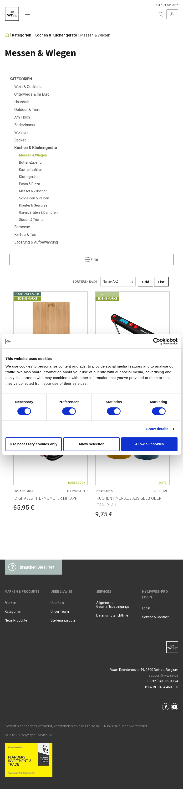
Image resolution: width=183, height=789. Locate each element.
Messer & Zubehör (33, 191)
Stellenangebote (63, 620)
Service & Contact (155, 617)
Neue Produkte (16, 620)
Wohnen (21, 132)
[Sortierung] (118, 281)
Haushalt (21, 102)
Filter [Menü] (92, 258)
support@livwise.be (163, 675)
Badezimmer (25, 125)
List (161, 281)
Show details (157, 429)
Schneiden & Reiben (34, 198)
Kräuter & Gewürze (33, 205)
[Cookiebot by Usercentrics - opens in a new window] (157, 341)
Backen (20, 140)
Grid (145, 281)
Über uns (57, 603)
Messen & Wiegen (95, 35)
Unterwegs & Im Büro (32, 94)
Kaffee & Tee (25, 234)
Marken (10, 603)
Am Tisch (22, 117)
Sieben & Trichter (32, 220)
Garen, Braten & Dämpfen (38, 212)
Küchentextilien (30, 169)
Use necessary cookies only (33, 444)
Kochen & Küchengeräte (56, 35)
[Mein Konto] (172, 14)
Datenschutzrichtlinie (112, 615)
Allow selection (91, 444)
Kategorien (21, 35)
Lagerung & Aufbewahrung (36, 242)
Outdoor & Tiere (27, 109)
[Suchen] (161, 14)
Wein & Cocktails (28, 86)
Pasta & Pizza (29, 184)
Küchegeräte (28, 177)
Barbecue (22, 227)
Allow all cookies (149, 444)
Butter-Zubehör (31, 162)
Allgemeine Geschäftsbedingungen (114, 604)
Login (146, 608)
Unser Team (60, 611)
